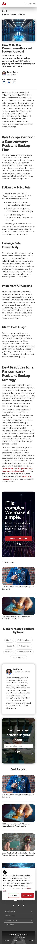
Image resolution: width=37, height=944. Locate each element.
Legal (31, 940)
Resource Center (18, 14)
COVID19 (8, 652)
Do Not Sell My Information (18, 935)
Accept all (27, 895)
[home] (3, 3)
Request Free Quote (18, 538)
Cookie (23, 940)
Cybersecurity (24, 646)
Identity (9, 640)
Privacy (6, 940)
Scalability (11, 646)
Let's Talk (18, 544)
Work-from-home (24, 640)
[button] (32, 3)
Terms (15, 940)
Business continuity (24, 652)
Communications (18, 658)
